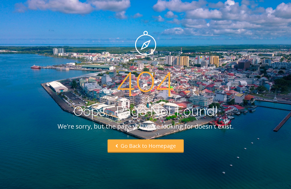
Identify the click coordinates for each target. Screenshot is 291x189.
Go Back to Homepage (145, 145)
